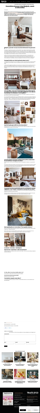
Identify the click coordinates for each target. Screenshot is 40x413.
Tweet (10, 327)
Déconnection (23, 1)
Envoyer (6, 346)
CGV (17, 406)
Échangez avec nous (18, 397)
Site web (27, 342)
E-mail (16, 342)
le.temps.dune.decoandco (12, 12)
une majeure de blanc (19, 13)
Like (5, 327)
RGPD (15, 406)
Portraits (12, 4)
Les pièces (33, 379)
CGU (19, 406)
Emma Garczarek (9, 322)
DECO (14, 1)
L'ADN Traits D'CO (17, 395)
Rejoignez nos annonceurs (19, 399)
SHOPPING (28, 1)
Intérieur (7, 379)
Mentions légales (29, 411)
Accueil (7, 4)
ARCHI (11, 1)
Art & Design (18, 1)
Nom (5, 342)
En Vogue (33, 363)
